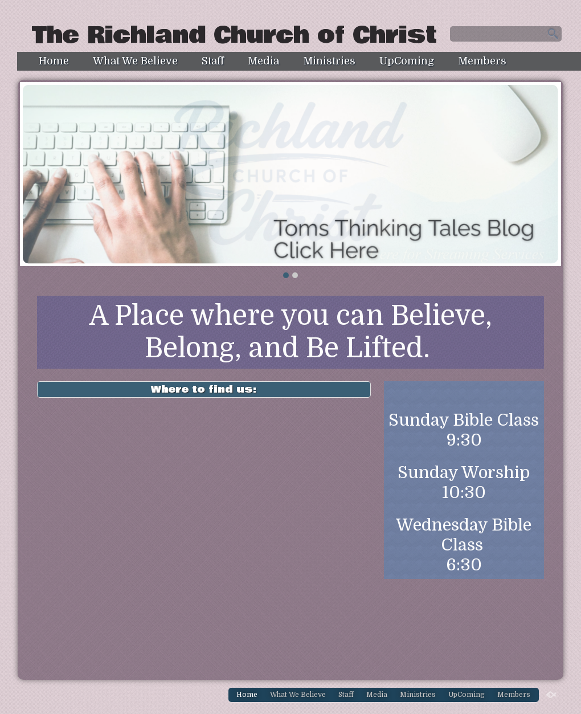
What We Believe (135, 61)
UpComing (406, 61)
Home (54, 61)
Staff (213, 61)
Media (263, 61)
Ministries (329, 61)
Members (482, 61)
